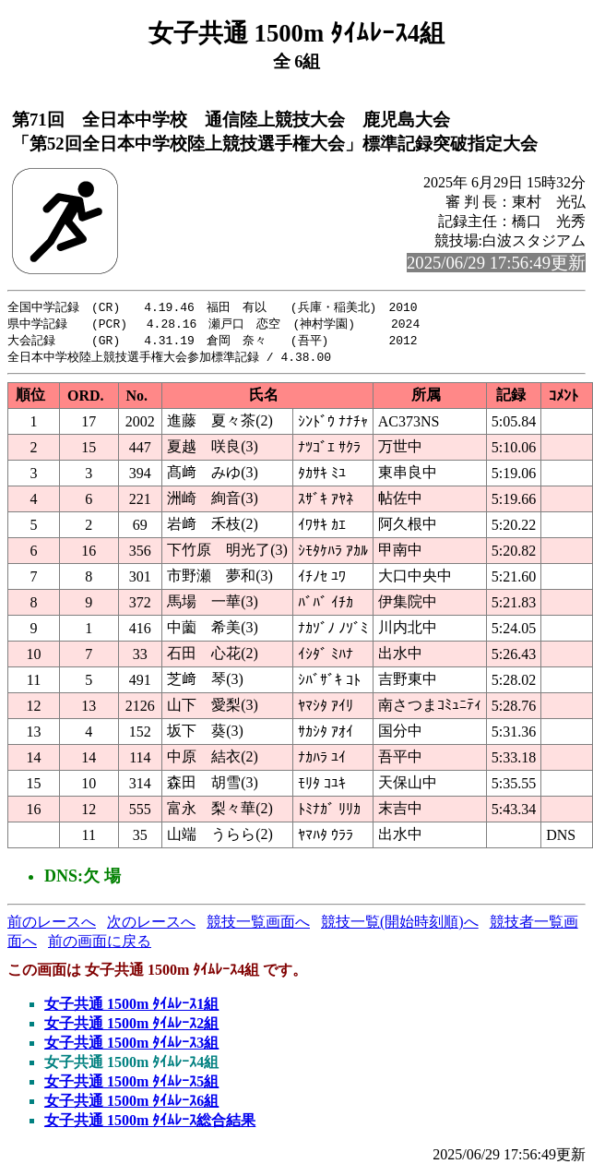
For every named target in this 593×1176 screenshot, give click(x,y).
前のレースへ (51, 925)
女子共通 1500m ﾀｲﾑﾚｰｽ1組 (131, 1007)
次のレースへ (151, 925)
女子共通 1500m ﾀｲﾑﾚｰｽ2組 (131, 1027)
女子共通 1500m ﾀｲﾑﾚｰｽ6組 (131, 1104)
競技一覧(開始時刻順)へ (400, 925)
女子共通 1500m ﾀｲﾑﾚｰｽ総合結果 (149, 1124)
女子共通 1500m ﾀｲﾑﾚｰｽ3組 (131, 1046)
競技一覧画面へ (258, 925)
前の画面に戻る (99, 945)
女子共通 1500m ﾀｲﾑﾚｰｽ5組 (131, 1085)
